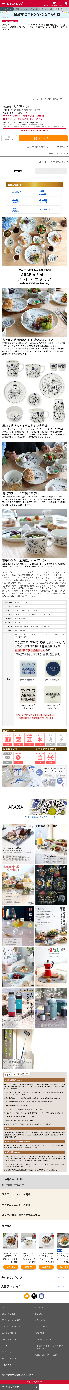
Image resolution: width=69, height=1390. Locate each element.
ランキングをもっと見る (59, 1277)
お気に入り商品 (8, 1313)
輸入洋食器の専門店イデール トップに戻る (46, 147)
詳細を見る (11, 1267)
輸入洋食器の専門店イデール (15, 1184)
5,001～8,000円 (42, 192)
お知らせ (38, 1313)
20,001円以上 (44, 209)
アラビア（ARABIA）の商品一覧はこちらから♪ (34, 815)
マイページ (6, 1352)
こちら (33, 1375)
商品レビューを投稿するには (52, 162)
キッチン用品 (47, 9)
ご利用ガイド (7, 1364)
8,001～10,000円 (15, 200)
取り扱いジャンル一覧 (11, 1326)
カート (5, 1345)
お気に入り (9, 139)
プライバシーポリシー (44, 1339)
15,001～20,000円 (15, 209)
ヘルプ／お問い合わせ (44, 1307)
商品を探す (6, 1307)
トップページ (6, 9)
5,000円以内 (16, 192)
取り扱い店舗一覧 (9, 1333)
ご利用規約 (39, 1333)
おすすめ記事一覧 (9, 1339)
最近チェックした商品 (11, 1320)
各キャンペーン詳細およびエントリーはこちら (24, 119)
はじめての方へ (41, 1326)
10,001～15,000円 (43, 200)
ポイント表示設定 (9, 1358)
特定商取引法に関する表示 (46, 1354)
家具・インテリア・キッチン (27, 9)
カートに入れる (43, 138)
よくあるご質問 (41, 1320)
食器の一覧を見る (57, 153)
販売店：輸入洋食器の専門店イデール (49, 98)
